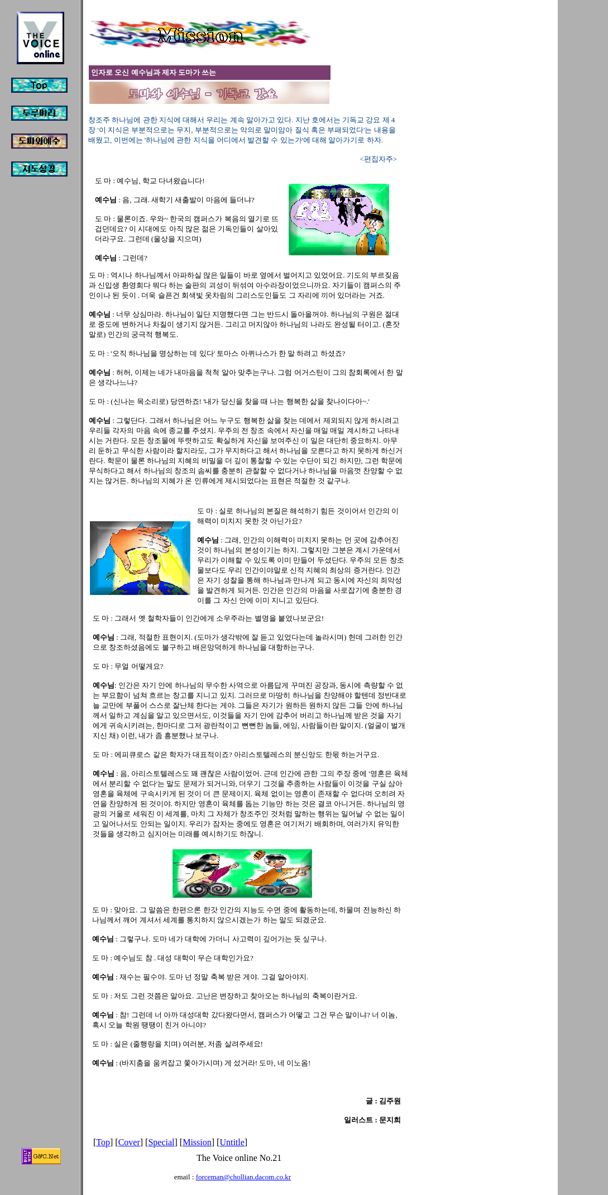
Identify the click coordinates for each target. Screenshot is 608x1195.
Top (103, 1142)
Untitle (231, 1142)
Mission (197, 1142)
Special (161, 1142)
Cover (129, 1142)
